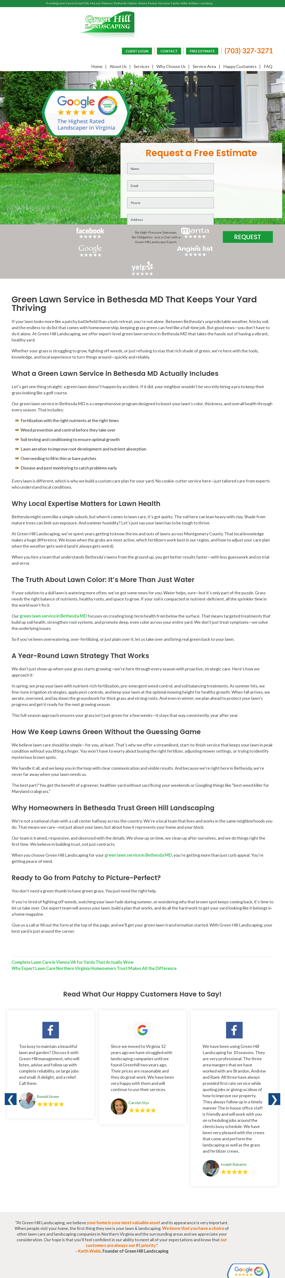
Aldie (184, 3)
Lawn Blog (264, 1216)
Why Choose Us (168, 66)
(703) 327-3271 (245, 50)
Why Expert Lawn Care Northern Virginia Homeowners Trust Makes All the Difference (92, 866)
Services (139, 66)
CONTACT (165, 50)
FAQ (265, 66)
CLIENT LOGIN (133, 50)
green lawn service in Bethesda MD (51, 514)
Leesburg (206, 3)
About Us (115, 66)
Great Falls (82, 3)
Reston (152, 3)
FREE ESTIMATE (198, 50)
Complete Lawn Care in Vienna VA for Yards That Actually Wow (71, 860)
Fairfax (175, 3)
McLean (95, 3)
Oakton (132, 3)
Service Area (202, 66)
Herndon (164, 3)
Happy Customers (237, 66)
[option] (51, 960)
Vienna (142, 3)
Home (94, 66)
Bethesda (120, 3)
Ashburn (194, 3)
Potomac (107, 3)
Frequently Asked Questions (212, 1216)
